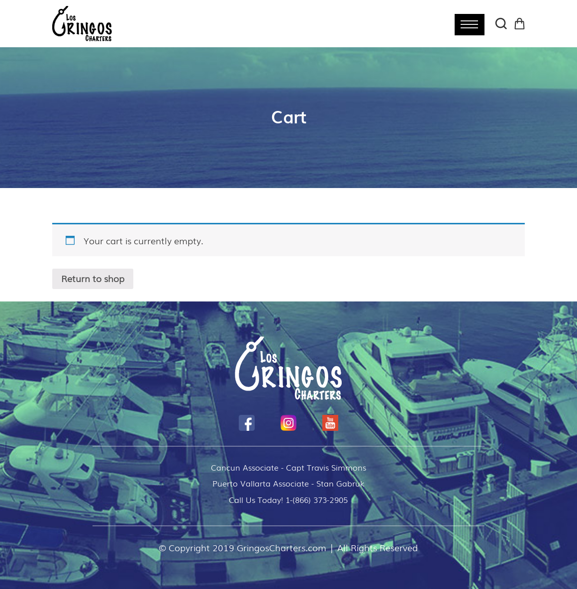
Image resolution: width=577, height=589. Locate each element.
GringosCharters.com (281, 547)
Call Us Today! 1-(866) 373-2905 (288, 499)
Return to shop (92, 278)
